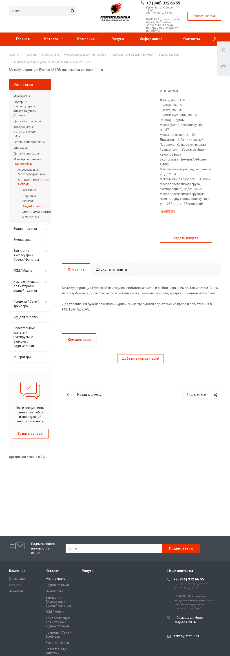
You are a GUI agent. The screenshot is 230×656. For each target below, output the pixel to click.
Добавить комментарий (140, 358)
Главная (23, 39)
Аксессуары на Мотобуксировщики (32, 172)
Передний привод (29, 198)
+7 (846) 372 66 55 (163, 3)
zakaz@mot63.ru (186, 636)
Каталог (53, 39)
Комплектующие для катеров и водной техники (25, 286)
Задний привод (32, 206)
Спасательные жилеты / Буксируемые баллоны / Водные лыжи (24, 337)
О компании (18, 578)
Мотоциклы (21, 96)
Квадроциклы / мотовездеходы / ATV (24, 131)
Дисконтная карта (111, 269)
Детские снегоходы (26, 153)
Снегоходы (21, 147)
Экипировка (22, 239)
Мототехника (23, 85)
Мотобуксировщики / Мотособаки (27, 161)
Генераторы (22, 357)
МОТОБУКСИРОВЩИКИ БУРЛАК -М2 (34, 214)
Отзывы (15, 585)
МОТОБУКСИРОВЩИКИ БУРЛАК (32, 182)
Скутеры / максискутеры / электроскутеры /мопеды (25, 108)
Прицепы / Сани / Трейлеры (26, 304)
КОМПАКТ (29, 190)
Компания (88, 39)
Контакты (191, 39)
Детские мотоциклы (27, 121)
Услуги (118, 39)
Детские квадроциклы (29, 141)
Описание (76, 269)
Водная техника (25, 228)
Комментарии (79, 340)
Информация (153, 39)
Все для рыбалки (25, 317)
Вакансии (16, 591)
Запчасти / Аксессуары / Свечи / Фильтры (26, 255)
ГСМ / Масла (22, 270)
